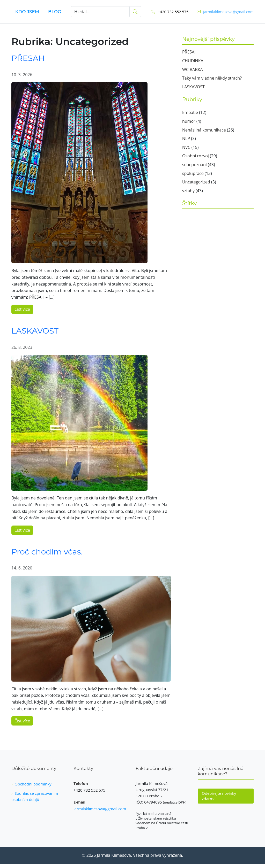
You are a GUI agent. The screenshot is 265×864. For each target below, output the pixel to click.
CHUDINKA (192, 61)
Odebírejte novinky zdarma (219, 796)
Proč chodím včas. (47, 552)
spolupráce (193, 173)
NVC (186, 147)
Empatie (190, 112)
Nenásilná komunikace (204, 130)
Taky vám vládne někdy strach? (212, 78)
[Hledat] (100, 11)
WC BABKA (192, 69)
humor (188, 121)
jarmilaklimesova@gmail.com (228, 11)
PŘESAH (28, 58)
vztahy (188, 191)
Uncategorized (196, 182)
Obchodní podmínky (33, 783)
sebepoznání (194, 164)
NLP (186, 138)
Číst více (22, 309)
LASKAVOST (34, 331)
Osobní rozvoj (195, 156)
